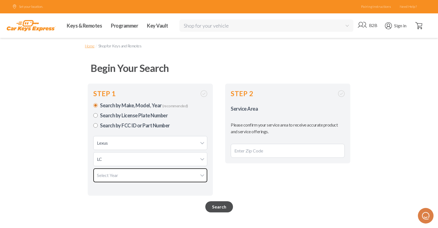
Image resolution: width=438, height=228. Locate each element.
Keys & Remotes (84, 26)
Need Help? (408, 6)
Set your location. (27, 6)
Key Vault (157, 26)
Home (89, 45)
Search (219, 206)
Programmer (124, 26)
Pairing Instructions (376, 6)
